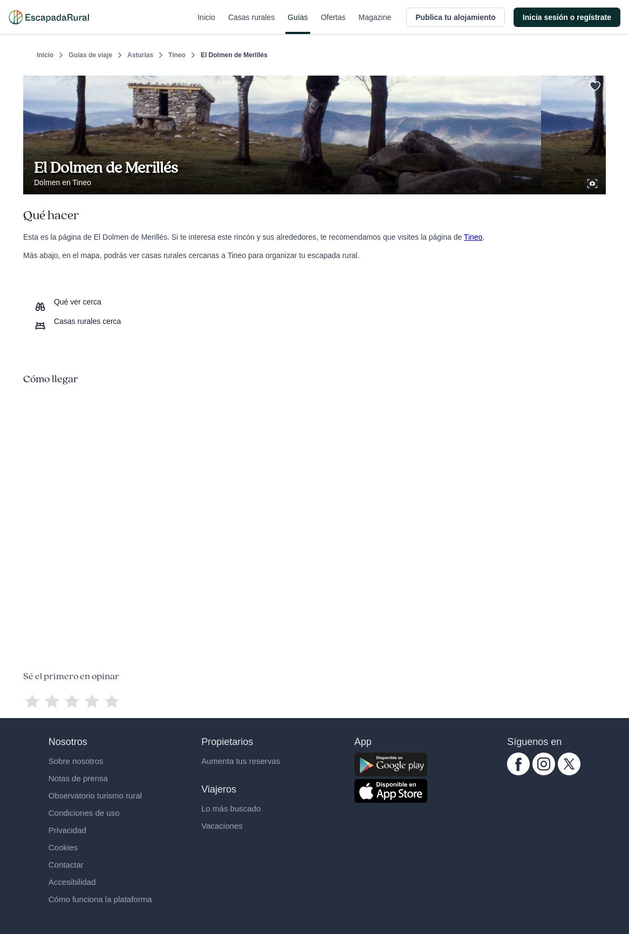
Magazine (375, 24)
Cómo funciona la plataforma (100, 899)
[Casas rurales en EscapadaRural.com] (49, 17)
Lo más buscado (231, 808)
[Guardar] (594, 84)
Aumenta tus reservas (240, 761)
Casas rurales (251, 24)
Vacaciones (221, 825)
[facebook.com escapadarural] (518, 772)
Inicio (206, 24)
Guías (297, 24)
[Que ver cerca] (67, 301)
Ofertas (333, 24)
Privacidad (67, 830)
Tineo (177, 55)
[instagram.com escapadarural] (543, 772)
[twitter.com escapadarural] (569, 772)
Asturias (140, 55)
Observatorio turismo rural (95, 795)
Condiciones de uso (84, 812)
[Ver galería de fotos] (593, 182)
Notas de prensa (78, 778)
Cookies (63, 847)
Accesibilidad (72, 881)
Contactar (66, 864)
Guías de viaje (90, 55)
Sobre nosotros (76, 761)
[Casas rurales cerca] (77, 321)
